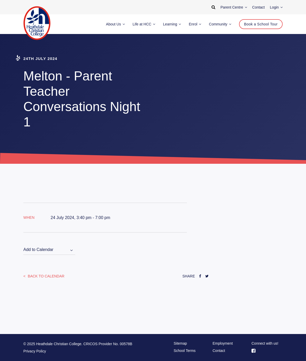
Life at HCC (144, 24)
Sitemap (180, 343)
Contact (219, 351)
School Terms (185, 351)
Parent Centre (234, 7)
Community (220, 24)
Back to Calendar (45, 276)
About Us (115, 24)
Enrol (195, 24)
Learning (172, 24)
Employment (223, 343)
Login (276, 7)
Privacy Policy (34, 351)
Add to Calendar (38, 249)
